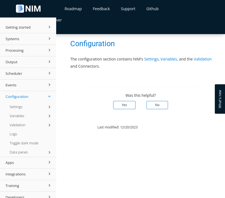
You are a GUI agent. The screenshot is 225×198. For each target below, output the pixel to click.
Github (153, 8)
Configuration (29, 96)
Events (29, 85)
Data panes (31, 152)
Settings (31, 107)
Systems (29, 38)
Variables (31, 116)
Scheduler (29, 73)
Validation (31, 125)
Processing (29, 50)
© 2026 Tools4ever (74, 127)
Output (29, 62)
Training (29, 185)
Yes (124, 105)
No (157, 105)
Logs (13, 133)
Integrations (29, 174)
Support (128, 8)
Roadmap (73, 8)
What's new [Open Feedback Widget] (220, 99)
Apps (29, 162)
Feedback (101, 8)
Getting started (29, 27)
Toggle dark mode (24, 143)
